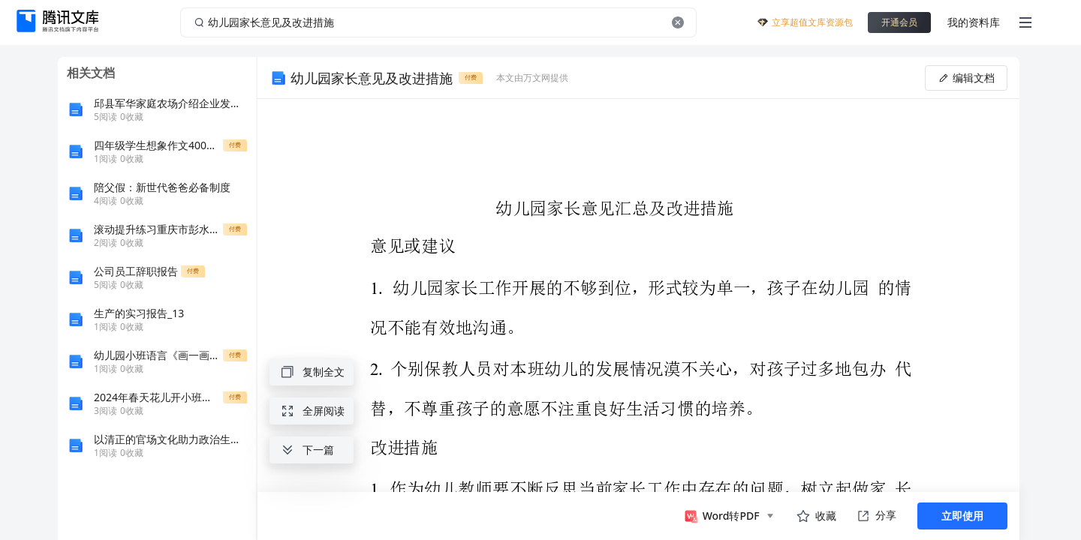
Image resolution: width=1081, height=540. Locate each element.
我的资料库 (973, 22)
